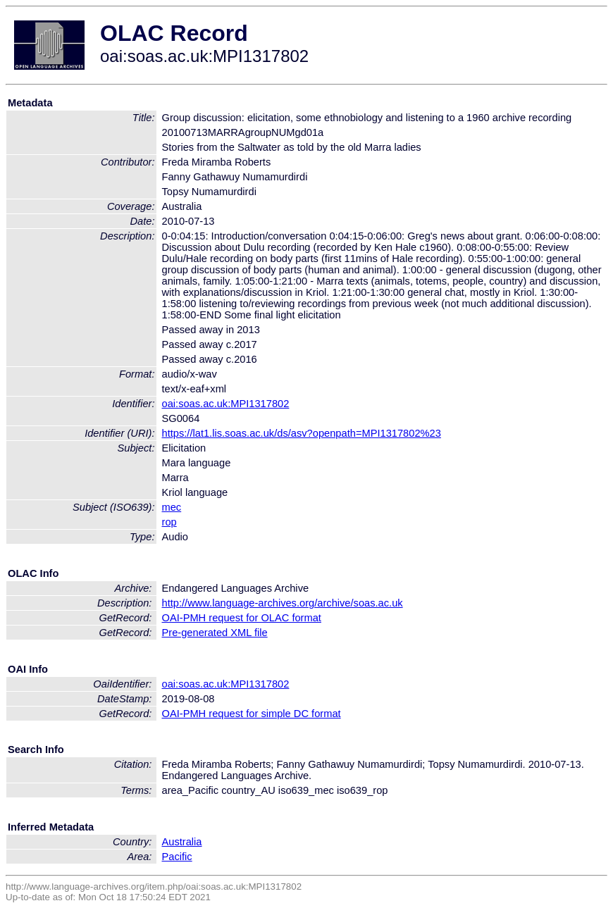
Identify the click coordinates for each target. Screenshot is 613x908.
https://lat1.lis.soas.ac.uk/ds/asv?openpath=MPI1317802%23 (301, 433)
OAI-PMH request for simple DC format (251, 713)
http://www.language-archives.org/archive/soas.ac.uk (282, 603)
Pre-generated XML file (215, 632)
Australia (182, 841)
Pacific (177, 856)
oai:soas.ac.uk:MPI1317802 (226, 403)
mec (172, 507)
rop (169, 522)
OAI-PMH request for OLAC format (241, 617)
